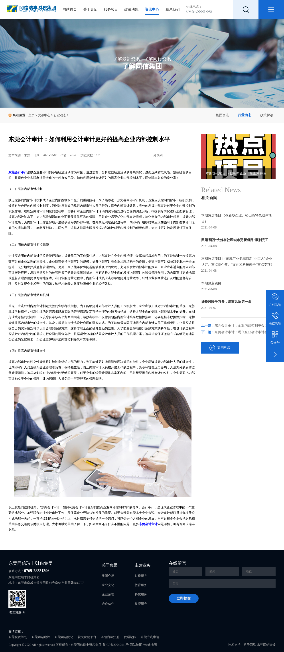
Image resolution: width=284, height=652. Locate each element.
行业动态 (244, 115)
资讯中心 (152, 9)
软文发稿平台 (87, 637)
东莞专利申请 (150, 637)
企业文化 (108, 585)
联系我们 (173, 9)
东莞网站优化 (64, 637)
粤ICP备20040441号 (115, 644)
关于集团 (90, 9)
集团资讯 (222, 115)
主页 (31, 115)
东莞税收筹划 (17, 637)
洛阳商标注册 (110, 637)
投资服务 (141, 603)
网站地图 (136, 644)
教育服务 (141, 585)
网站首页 (70, 9)
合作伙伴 (108, 603)
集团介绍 (108, 575)
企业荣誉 (108, 594)
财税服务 (141, 575)
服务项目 (111, 9)
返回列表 (220, 348)
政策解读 (266, 115)
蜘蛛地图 (150, 644)
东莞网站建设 (41, 637)
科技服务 (141, 594)
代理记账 (130, 637)
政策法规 (131, 9)
